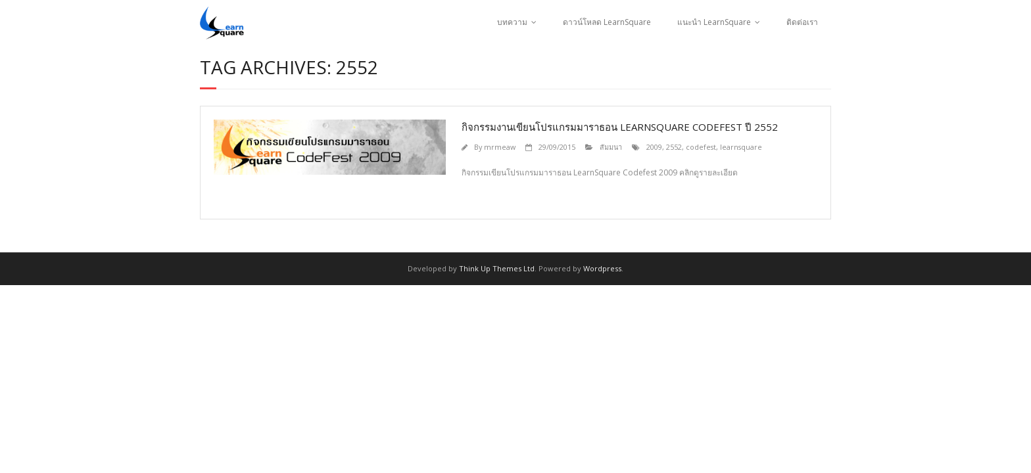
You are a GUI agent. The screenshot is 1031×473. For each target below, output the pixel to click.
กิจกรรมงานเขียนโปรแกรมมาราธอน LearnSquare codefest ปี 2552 (620, 126)
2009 (654, 147)
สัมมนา (611, 147)
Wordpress (602, 268)
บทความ (512, 22)
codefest (701, 147)
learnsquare (741, 147)
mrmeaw (500, 147)
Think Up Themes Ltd (497, 268)
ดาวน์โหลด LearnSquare (607, 22)
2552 (674, 147)
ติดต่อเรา (802, 22)
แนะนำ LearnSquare (714, 22)
